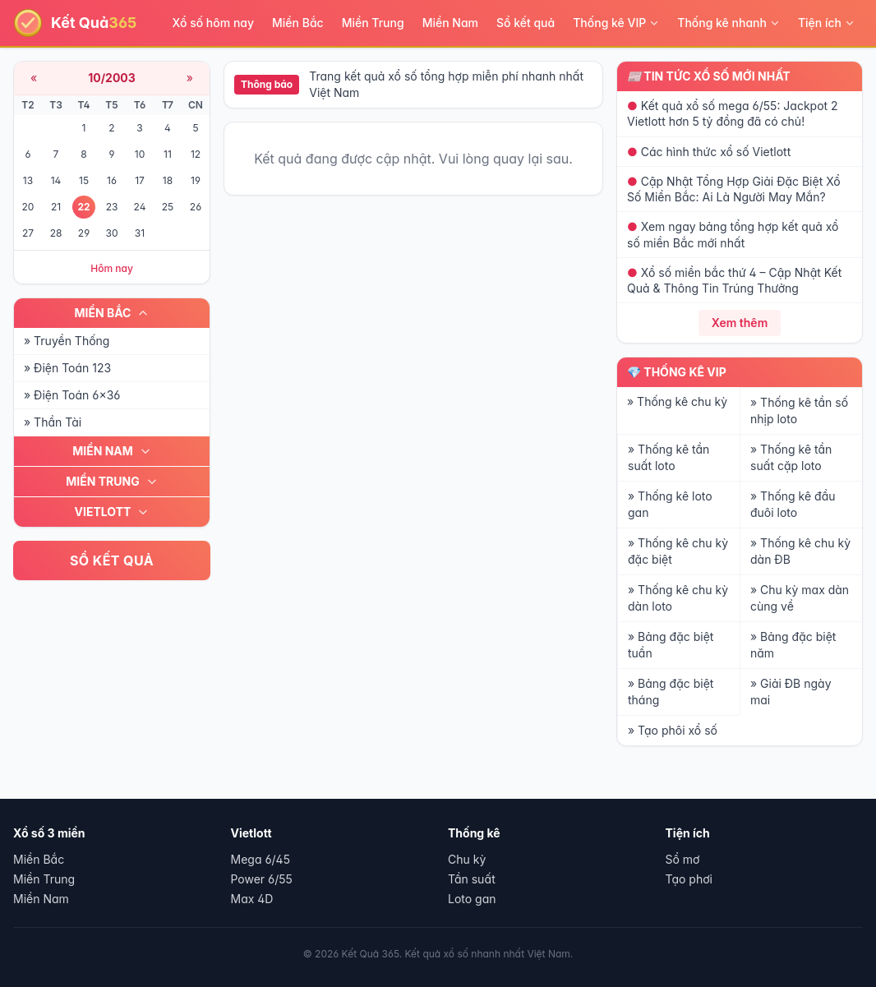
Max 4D (252, 899)
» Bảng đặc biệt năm (793, 645)
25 (167, 207)
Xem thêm (740, 323)
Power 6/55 (262, 879)
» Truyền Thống (66, 341)
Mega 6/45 (260, 859)
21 (56, 207)
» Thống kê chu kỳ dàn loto (678, 598)
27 (28, 233)
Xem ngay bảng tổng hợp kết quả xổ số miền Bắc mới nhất (732, 234)
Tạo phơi (689, 879)
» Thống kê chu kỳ (677, 401)
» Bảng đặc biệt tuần (670, 645)
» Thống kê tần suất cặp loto (791, 457)
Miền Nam (450, 23)
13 (28, 180)
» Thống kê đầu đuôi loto (793, 504)
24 (140, 207)
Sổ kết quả (525, 23)
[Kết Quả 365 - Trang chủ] (74, 23)
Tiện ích (826, 23)
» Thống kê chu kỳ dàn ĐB (800, 551)
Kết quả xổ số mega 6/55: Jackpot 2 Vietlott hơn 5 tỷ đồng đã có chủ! (732, 113)
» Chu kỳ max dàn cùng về (799, 598)
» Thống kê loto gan (670, 504)
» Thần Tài (52, 422)
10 (140, 154)
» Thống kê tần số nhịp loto (799, 410)
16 (112, 180)
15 (84, 180)
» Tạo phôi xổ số (672, 730)
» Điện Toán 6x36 (72, 395)
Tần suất (472, 879)
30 (112, 233)
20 (28, 207)
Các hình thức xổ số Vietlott (709, 152)
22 (83, 207)
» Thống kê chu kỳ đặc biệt (678, 551)
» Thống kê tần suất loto (668, 457)
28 (56, 233)
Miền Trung (373, 23)
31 (140, 233)
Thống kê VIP (616, 23)
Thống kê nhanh (728, 23)
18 (168, 180)
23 (112, 207)
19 (196, 180)
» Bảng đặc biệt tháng (670, 691)
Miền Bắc (298, 23)
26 (195, 207)
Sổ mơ (683, 859)
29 (84, 233)
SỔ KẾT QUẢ (112, 560)
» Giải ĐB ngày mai (791, 691)
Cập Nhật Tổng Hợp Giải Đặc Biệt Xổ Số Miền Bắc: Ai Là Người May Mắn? (734, 189)
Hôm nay (111, 268)
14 (56, 180)
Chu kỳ (467, 859)
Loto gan (472, 899)
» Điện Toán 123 (67, 368)
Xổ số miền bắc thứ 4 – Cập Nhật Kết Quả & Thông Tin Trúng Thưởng (734, 280)
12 (196, 154)
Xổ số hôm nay (214, 23)
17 (140, 180)
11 (168, 154)
